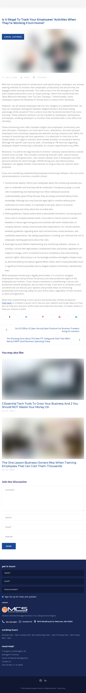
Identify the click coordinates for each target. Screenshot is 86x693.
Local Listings (13, 36)
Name (7, 573)
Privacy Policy (61, 688)
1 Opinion (40, 77)
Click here (7, 303)
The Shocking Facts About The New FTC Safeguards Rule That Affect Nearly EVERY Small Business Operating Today (38, 340)
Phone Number (11, 589)
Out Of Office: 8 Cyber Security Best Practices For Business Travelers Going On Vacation (47, 330)
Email (7, 581)
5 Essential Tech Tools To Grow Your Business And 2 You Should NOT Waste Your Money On (40, 405)
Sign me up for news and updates (20, 596)
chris (25, 77)
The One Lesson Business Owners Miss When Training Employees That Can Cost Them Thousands (39, 464)
